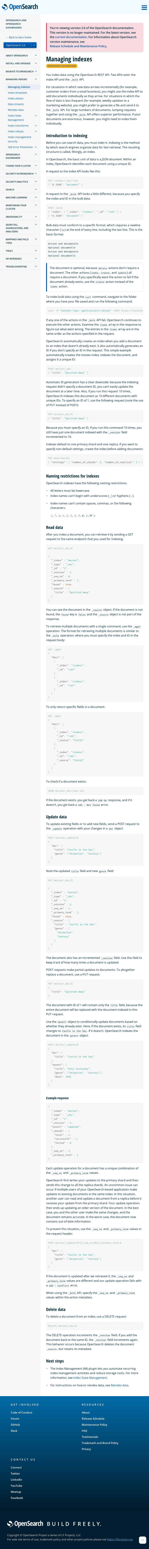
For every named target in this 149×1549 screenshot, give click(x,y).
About (86, 1412)
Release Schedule (93, 1418)
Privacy (86, 1449)
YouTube (16, 1485)
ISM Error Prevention (20, 147)
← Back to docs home (18, 37)
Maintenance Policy (94, 1424)
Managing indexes (19, 87)
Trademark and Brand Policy (100, 1443)
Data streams (16, 104)
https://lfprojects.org (120, 1539)
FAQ (84, 1430)
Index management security (19, 139)
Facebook (17, 1498)
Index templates (17, 92)
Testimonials (90, 1437)
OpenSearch (21, 7)
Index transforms (18, 125)
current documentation (71, 37)
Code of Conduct (21, 1412)
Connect (16, 1467)
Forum (15, 1418)
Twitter (15, 1473)
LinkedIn (16, 1479)
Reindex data (16, 110)
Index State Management (16, 118)
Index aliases (15, 98)
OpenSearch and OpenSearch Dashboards (16, 24)
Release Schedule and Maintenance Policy (78, 46)
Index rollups (16, 131)
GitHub (15, 1424)
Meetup (16, 1492)
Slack (14, 1430)
